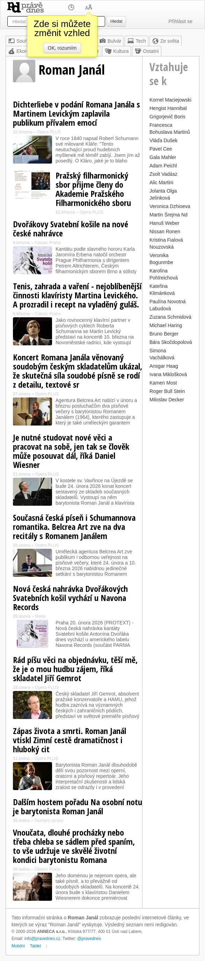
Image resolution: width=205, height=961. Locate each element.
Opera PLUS (49, 132)
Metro (40, 616)
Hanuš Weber (164, 223)
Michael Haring (165, 325)
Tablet (35, 945)
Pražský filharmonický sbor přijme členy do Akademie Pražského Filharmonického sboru (93, 189)
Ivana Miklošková (168, 374)
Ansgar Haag (163, 366)
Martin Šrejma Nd (168, 214)
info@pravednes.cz (42, 938)
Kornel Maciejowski (170, 100)
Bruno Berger (163, 334)
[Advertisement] (170, 510)
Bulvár (110, 40)
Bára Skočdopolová (170, 342)
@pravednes (89, 938)
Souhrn (20, 40)
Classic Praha (47, 242)
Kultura (117, 51)
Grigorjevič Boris (167, 116)
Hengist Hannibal (168, 108)
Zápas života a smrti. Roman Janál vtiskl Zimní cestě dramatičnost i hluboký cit (69, 740)
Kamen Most (163, 383)
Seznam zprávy (48, 820)
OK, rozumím (62, 48)
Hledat (116, 21)
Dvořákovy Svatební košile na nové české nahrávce (70, 228)
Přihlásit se (180, 21)
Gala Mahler (162, 157)
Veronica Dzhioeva (169, 206)
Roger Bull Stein (167, 391)
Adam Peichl (163, 165)
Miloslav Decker (166, 399)
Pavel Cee (160, 149)
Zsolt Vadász (163, 174)
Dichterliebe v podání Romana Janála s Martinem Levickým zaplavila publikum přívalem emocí (76, 113)
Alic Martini (161, 182)
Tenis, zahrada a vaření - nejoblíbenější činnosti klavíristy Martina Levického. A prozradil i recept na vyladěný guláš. (77, 295)
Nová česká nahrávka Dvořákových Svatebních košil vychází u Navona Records (70, 598)
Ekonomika (24, 51)
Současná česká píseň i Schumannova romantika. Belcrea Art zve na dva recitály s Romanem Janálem (74, 526)
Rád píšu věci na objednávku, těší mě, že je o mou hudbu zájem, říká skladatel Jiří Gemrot (75, 669)
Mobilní (18, 945)
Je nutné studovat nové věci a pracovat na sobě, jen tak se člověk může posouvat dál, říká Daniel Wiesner (71, 450)
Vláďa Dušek (163, 140)
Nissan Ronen (164, 231)
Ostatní (146, 51)
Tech (136, 40)
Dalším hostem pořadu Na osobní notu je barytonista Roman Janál (77, 806)
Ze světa (165, 40)
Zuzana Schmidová (170, 317)
